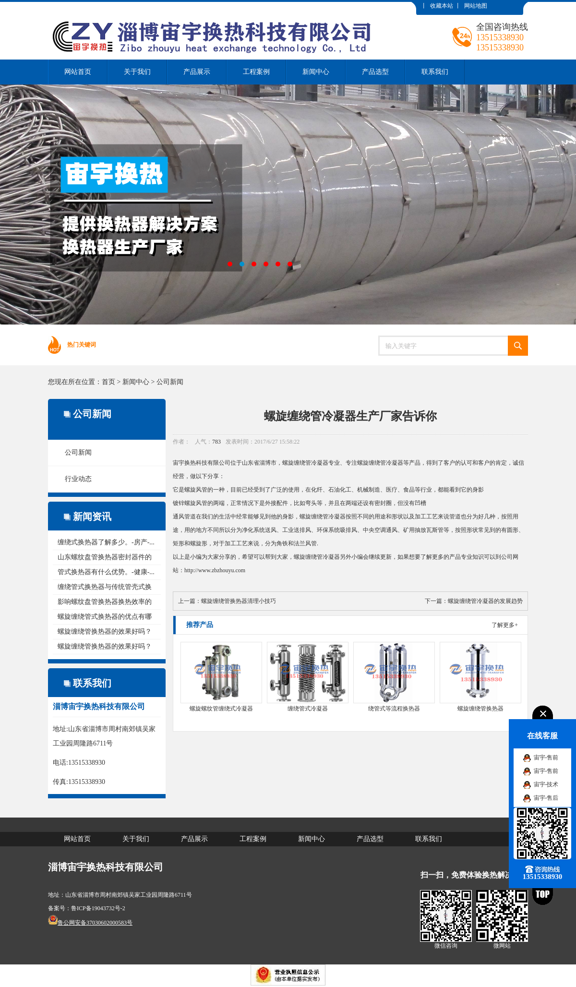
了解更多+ (505, 625)
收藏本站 (441, 5)
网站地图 (475, 5)
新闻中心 (315, 71)
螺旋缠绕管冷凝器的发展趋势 (485, 601)
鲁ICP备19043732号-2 (98, 908)
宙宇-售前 (546, 757)
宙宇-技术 (546, 784)
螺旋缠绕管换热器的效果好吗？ (105, 631)
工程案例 (256, 71)
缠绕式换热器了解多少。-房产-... (106, 542)
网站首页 (77, 71)
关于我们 (137, 71)
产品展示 (196, 71)
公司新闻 (169, 381)
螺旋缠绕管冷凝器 (305, 462)
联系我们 (434, 71)
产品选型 (375, 71)
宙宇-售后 (546, 797)
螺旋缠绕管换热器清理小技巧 (238, 601)
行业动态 (78, 478)
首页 (108, 381)
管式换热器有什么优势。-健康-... (106, 572)
